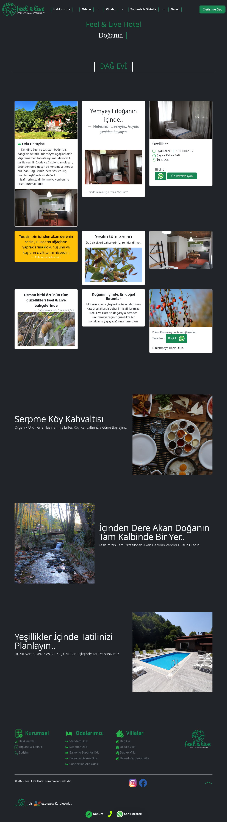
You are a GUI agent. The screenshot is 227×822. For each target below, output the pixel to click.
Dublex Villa (125, 753)
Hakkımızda (61, 9)
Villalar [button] (111, 9)
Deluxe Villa (125, 747)
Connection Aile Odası (82, 764)
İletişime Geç (212, 9)
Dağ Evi (123, 741)
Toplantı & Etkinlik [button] (144, 9)
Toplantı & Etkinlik (29, 747)
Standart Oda (76, 741)
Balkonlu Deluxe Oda (81, 758)
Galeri (175, 9)
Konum (94, 814)
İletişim (22, 753)
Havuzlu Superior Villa (132, 758)
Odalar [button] (86, 9)
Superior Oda (76, 747)
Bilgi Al (176, 338)
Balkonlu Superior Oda (82, 753)
